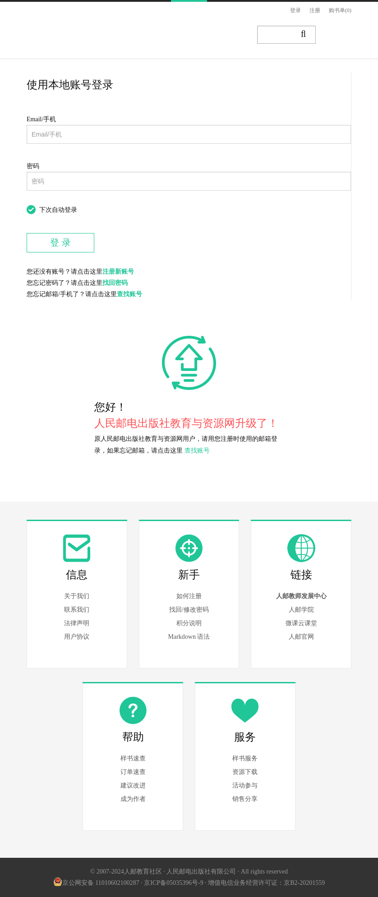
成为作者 (133, 799)
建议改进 (133, 785)
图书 (148, 35)
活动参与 (245, 785)
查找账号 (129, 294)
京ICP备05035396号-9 (173, 882)
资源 (200, 35)
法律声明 (76, 623)
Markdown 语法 (189, 636)
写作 (339, 35)
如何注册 (189, 596)
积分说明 (189, 623)
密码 (33, 166)
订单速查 (133, 772)
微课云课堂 (301, 623)
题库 (253, 35)
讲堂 (227, 35)
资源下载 (245, 772)
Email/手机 (41, 119)
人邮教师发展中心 (301, 596)
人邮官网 (301, 636)
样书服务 (245, 758)
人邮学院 (301, 609)
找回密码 (115, 282)
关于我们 (76, 596)
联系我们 (76, 609)
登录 (295, 10)
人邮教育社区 (68, 42)
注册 (314, 10)
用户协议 (76, 636)
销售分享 (245, 799)
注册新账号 (118, 271)
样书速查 (133, 758)
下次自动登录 (58, 209)
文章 (174, 35)
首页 (122, 35)
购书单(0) (340, 10)
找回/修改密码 (189, 609)
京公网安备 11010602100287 (96, 882)
